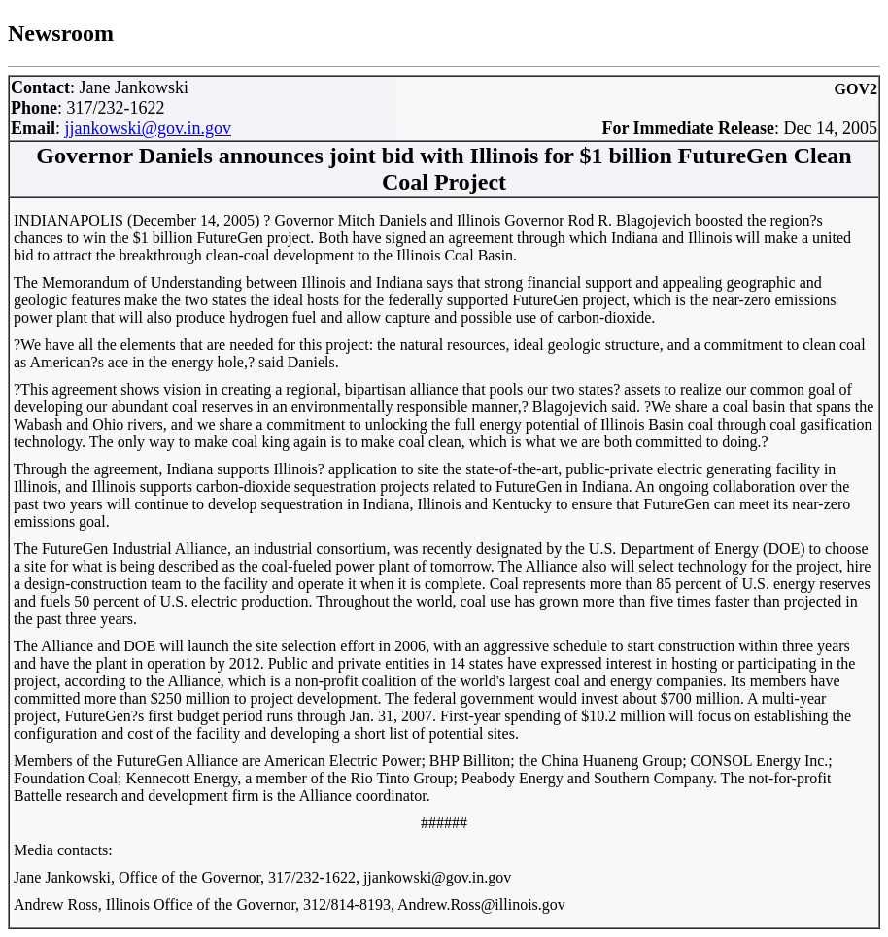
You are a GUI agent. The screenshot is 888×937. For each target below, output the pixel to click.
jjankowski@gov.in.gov (148, 128)
